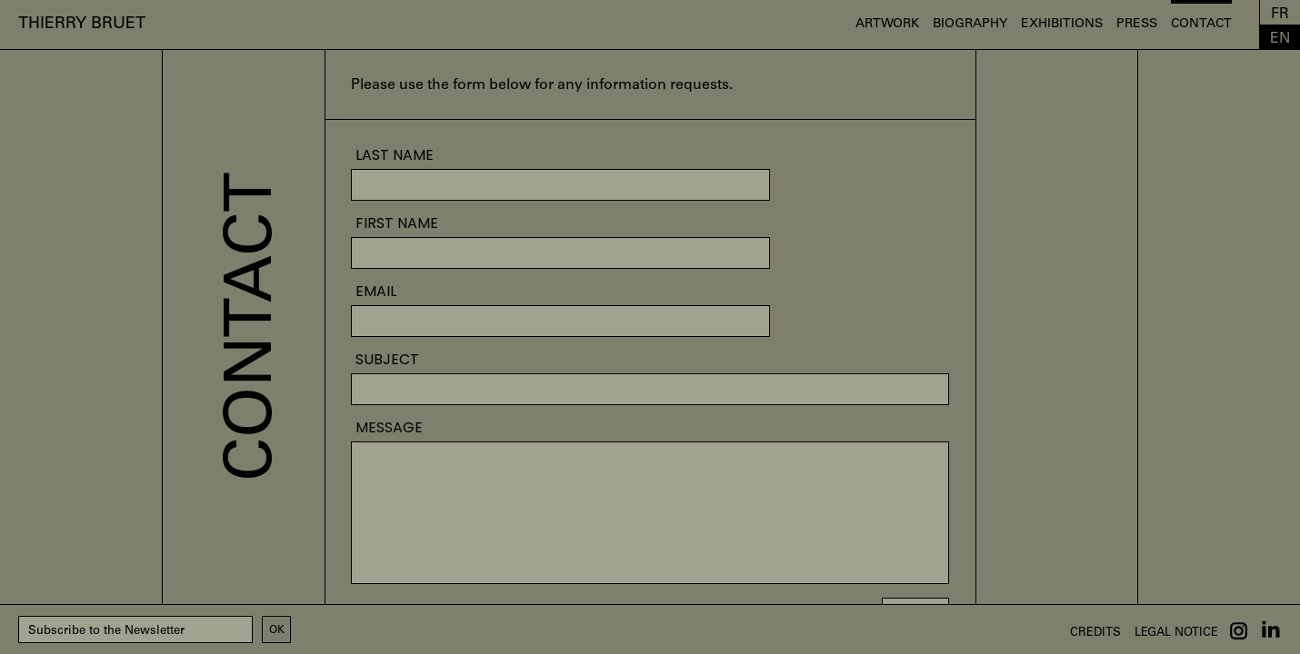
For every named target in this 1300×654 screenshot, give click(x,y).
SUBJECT (387, 360)
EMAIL (375, 291)
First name (396, 223)
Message (389, 428)
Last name (394, 155)
